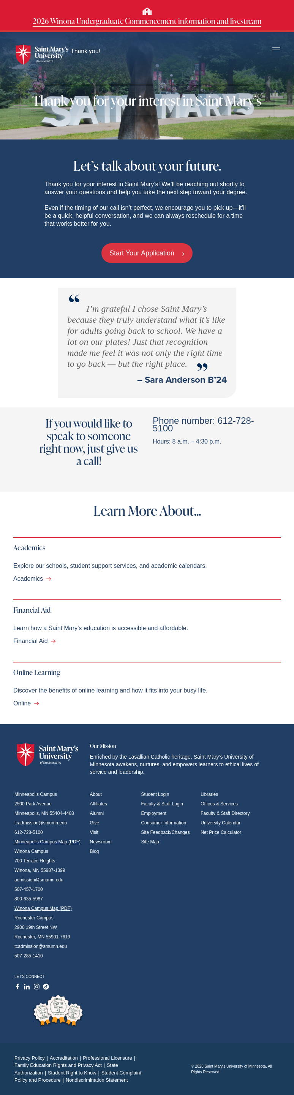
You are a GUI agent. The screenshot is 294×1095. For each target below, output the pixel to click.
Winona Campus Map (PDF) (43, 908)
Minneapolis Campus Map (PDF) (47, 842)
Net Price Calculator (221, 832)
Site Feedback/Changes (165, 832)
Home (54, 51)
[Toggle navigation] (276, 49)
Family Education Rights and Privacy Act (60, 1065)
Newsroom (101, 842)
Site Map (150, 842)
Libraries (209, 794)
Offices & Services (219, 804)
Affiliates (98, 804)
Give (95, 823)
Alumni (97, 813)
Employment (153, 813)
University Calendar (220, 823)
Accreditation (66, 1058)
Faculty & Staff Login (162, 804)
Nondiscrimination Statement (97, 1080)
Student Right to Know (74, 1073)
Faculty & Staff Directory (225, 813)
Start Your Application (147, 253)
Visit (94, 832)
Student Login (155, 794)
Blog (94, 851)
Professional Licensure (110, 1058)
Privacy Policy (32, 1058)
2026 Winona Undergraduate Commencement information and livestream (147, 21)
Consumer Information (163, 823)
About (96, 794)
